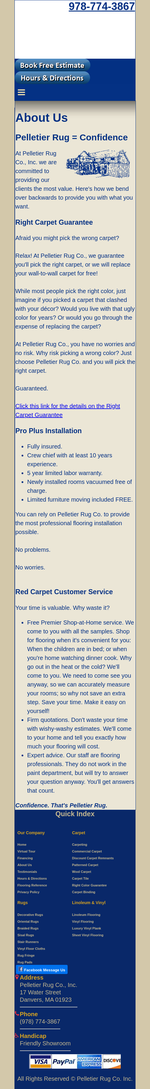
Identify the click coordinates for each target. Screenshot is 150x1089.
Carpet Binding (83, 892)
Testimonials (27, 871)
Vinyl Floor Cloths (31, 948)
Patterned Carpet (85, 865)
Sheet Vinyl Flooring (87, 935)
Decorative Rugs (30, 914)
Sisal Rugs (25, 935)
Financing (25, 858)
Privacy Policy (28, 892)
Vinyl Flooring (83, 921)
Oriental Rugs (28, 921)
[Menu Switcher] (75, 92)
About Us (24, 865)
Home (22, 844)
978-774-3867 (102, 6)
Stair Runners (28, 942)
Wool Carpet (81, 871)
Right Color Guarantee (89, 885)
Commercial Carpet (87, 851)
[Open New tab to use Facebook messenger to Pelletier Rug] (42, 970)
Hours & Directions (32, 878)
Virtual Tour (26, 851)
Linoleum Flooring (86, 914)
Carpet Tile (80, 878)
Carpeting (79, 844)
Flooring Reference (32, 885)
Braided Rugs (28, 928)
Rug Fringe (26, 955)
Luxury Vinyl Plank (86, 928)
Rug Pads (24, 962)
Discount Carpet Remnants (93, 858)
